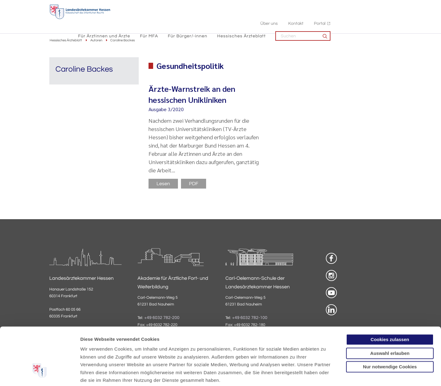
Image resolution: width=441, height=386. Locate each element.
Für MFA (210, 18)
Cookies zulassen (390, 292)
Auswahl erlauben (389, 306)
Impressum (128, 349)
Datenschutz (95, 349)
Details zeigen (326, 374)
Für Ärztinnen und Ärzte (165, 18)
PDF (193, 184)
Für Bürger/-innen (249, 18)
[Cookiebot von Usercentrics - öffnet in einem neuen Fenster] (39, 374)
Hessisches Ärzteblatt (302, 18)
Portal (381, 6)
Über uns (330, 6)
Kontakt (357, 6)
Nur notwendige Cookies (390, 320)
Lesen (163, 184)
